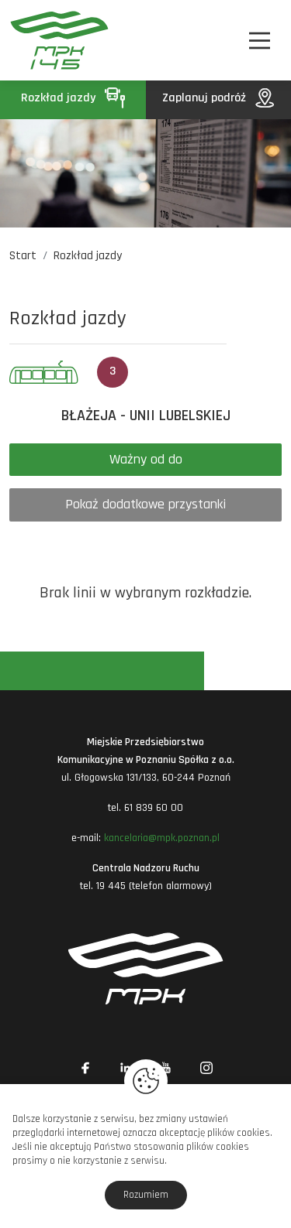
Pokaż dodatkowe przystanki (145, 504)
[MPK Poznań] (29, 40)
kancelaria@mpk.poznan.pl (162, 838)
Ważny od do (145, 459)
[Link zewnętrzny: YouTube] (166, 1068)
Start (22, 256)
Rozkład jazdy (73, 98)
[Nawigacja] (259, 40)
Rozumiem (145, 1195)
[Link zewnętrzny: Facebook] (85, 1068)
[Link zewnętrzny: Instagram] (206, 1068)
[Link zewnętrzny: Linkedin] (126, 1068)
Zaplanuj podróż (218, 98)
